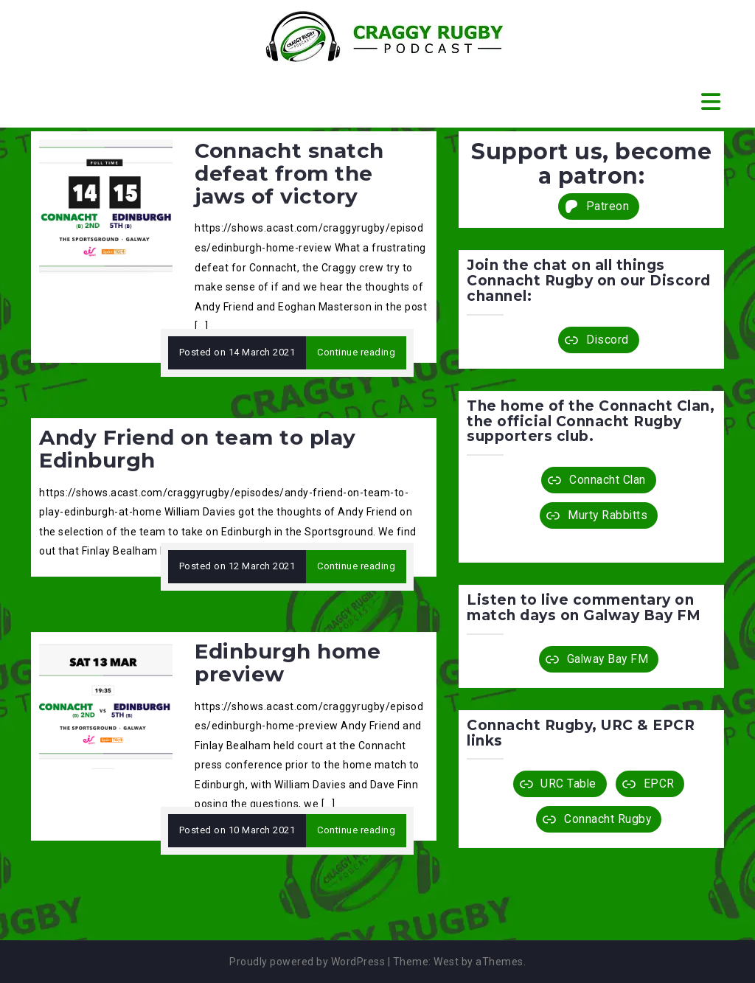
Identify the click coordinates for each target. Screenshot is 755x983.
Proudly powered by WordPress (307, 962)
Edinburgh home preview (287, 663)
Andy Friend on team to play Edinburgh (197, 449)
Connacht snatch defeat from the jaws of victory (289, 173)
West (446, 962)
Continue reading (356, 352)
